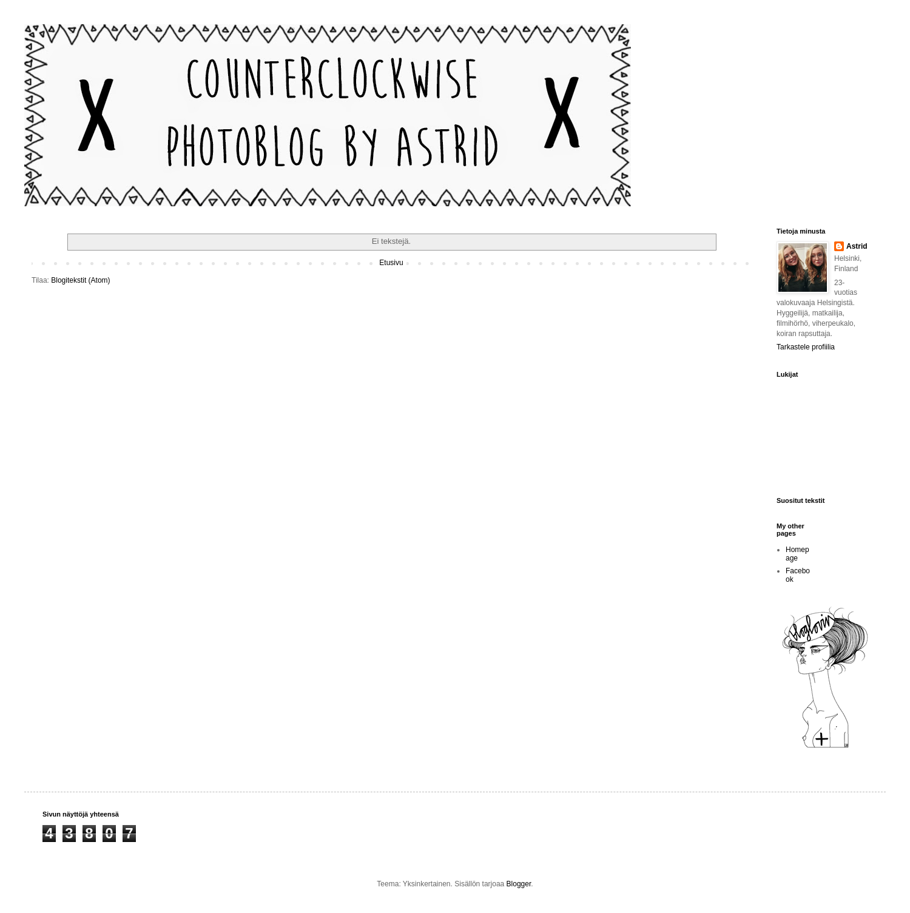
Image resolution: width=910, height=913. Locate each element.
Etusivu (391, 262)
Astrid (857, 246)
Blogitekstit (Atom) (80, 280)
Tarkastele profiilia (806, 347)
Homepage (797, 553)
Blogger (519, 884)
